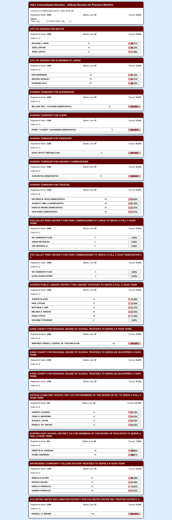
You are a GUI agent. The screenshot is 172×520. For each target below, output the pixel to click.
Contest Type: (54, 21)
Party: (33, 21)
